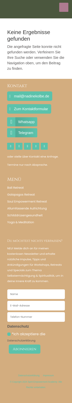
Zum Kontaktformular (31, 109)
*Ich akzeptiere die (26, 336)
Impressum (48, 375)
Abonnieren (24, 349)
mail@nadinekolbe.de (31, 96)
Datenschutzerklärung (21, 340)
